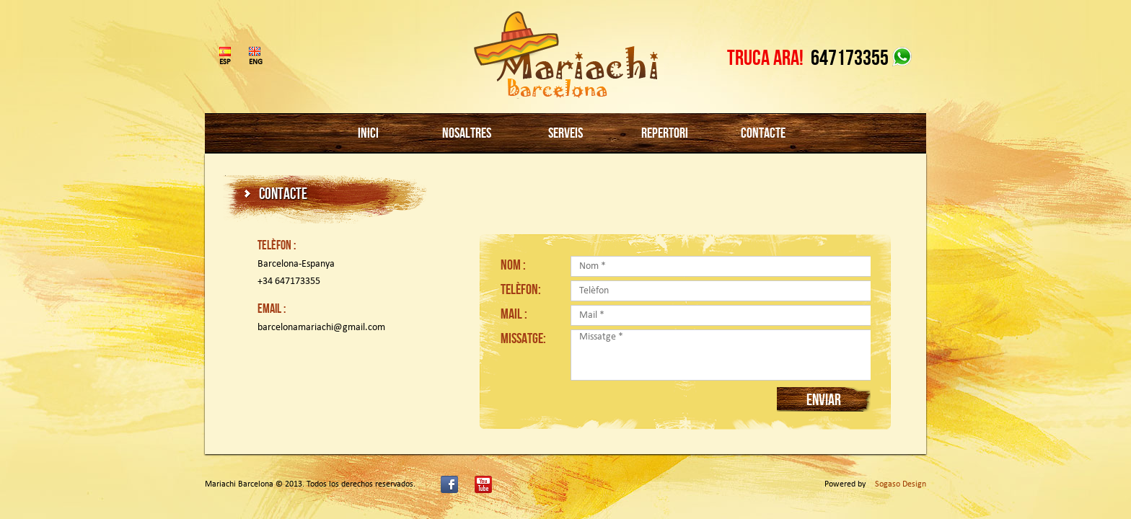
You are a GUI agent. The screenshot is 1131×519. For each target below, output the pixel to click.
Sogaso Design (900, 484)
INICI (368, 133)
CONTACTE (763, 133)
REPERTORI (664, 133)
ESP (225, 62)
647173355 (850, 57)
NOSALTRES (466, 133)
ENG (254, 62)
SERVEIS (565, 133)
